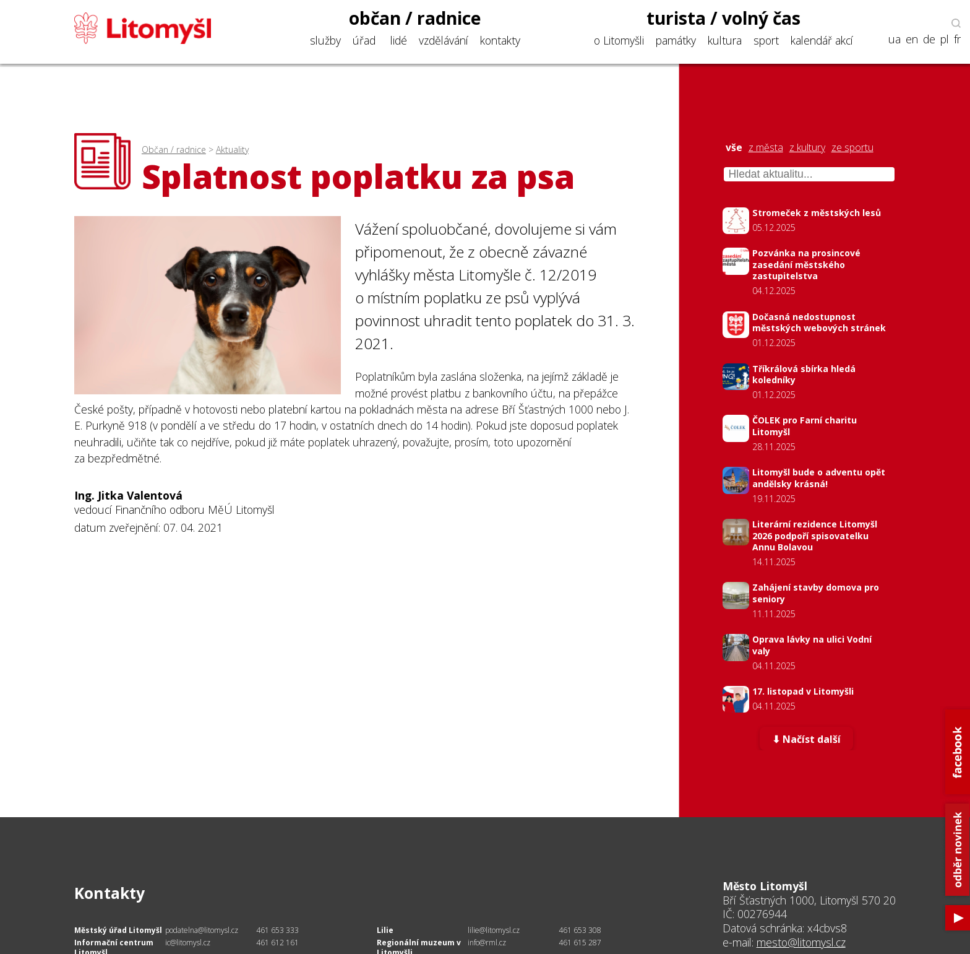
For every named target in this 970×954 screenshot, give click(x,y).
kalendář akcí (822, 40)
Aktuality (232, 149)
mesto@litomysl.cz (801, 942)
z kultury (807, 147)
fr (957, 39)
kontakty (500, 40)
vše (734, 147)
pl (944, 39)
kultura (725, 40)
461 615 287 (580, 942)
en (912, 39)
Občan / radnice (174, 149)
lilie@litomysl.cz (494, 930)
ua (894, 39)
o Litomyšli (619, 40)
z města (766, 147)
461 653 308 (580, 930)
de (929, 39)
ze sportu (852, 147)
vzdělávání (443, 40)
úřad (364, 40)
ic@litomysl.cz (187, 942)
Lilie (385, 930)
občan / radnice (415, 18)
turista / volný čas (723, 18)
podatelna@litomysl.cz (201, 930)
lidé (398, 40)
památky (676, 40)
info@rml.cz (487, 942)
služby (325, 40)
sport (766, 40)
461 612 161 (277, 942)
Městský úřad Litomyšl (118, 930)
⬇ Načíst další (806, 739)
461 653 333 (277, 930)
